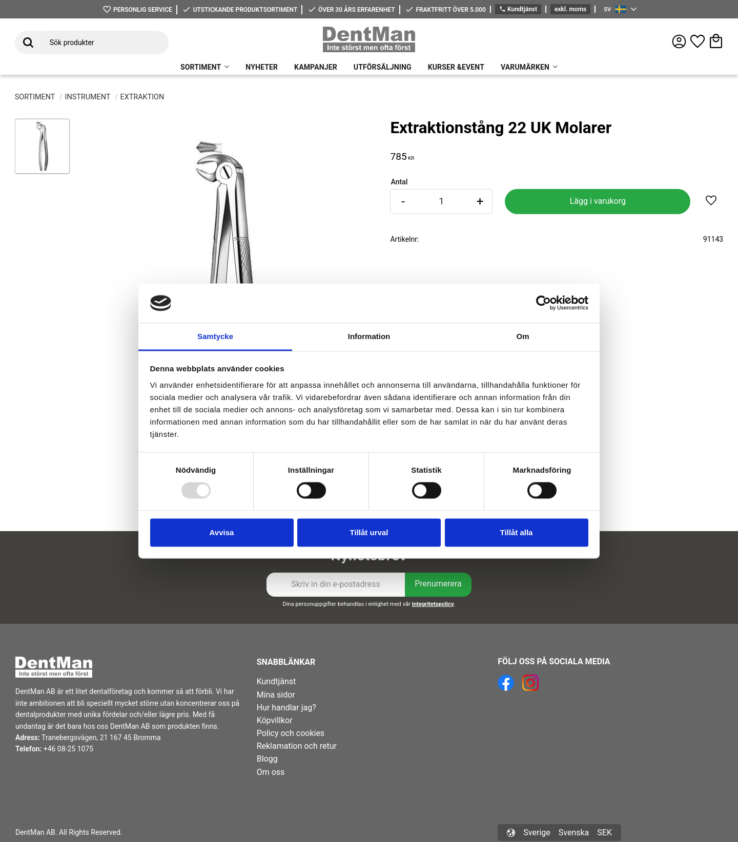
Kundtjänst (518, 9)
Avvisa (222, 532)
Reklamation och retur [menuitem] (297, 746)
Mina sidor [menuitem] (276, 695)
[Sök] (28, 42)
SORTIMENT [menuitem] (200, 67)
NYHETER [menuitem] (261, 67)
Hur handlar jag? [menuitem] (286, 707)
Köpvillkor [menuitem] (275, 720)
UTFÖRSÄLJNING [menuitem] (383, 67)
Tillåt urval (369, 532)
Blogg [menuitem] (267, 759)
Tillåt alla (516, 532)
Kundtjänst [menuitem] (276, 681)
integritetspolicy (433, 604)
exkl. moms (570, 9)
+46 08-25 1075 (68, 749)
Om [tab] (522, 336)
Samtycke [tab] (215, 336)
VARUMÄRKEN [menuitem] (525, 67)
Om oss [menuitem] (271, 772)
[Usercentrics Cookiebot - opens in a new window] (543, 303)
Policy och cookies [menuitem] (290, 733)
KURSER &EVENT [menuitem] (456, 67)
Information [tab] (369, 336)
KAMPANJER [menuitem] (315, 67)
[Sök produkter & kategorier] (105, 42)
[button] (697, 41)
